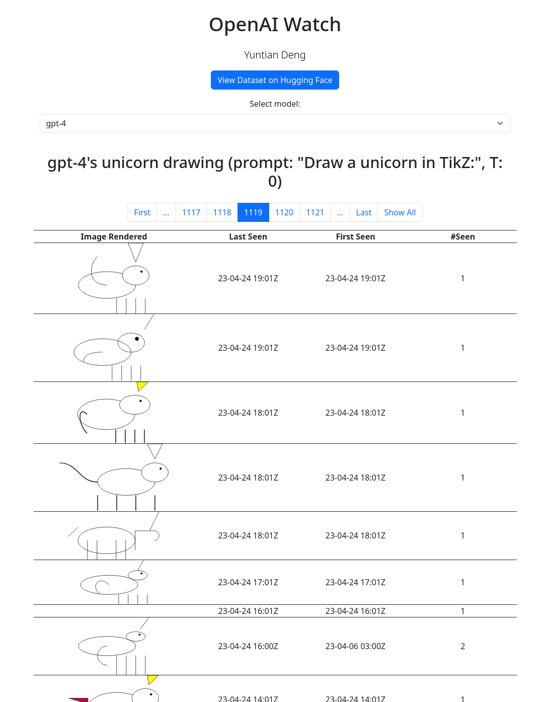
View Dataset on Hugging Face (274, 80)
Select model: (275, 103)
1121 (315, 212)
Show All (400, 212)
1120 (284, 212)
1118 (222, 212)
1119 (253, 212)
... (166, 212)
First (142, 212)
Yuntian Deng (274, 54)
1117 (191, 212)
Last (364, 212)
